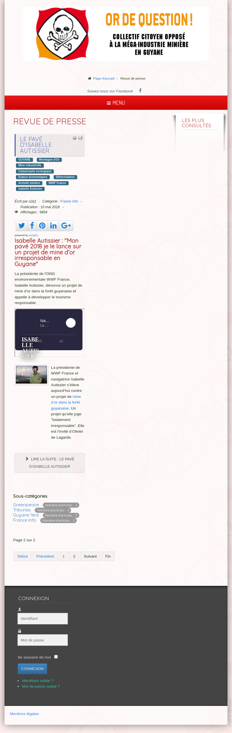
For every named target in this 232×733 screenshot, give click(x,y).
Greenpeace (26, 504)
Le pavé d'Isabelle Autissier (36, 144)
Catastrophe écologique (34, 171)
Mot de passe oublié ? (39, 686)
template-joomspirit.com (230, 713)
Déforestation (65, 177)
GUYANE (24, 159)
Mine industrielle (29, 165)
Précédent (45, 556)
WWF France (57, 183)
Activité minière (29, 183)
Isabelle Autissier (30, 188)
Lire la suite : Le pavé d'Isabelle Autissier (49, 463)
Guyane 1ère (26, 515)
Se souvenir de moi (32, 657)
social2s (33, 235)
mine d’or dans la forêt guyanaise (66, 402)
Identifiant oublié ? (35, 681)
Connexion (30, 669)
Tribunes (22, 510)
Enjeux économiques (32, 177)
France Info (69, 201)
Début (22, 556)
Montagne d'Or (49, 159)
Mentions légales (24, 714)
